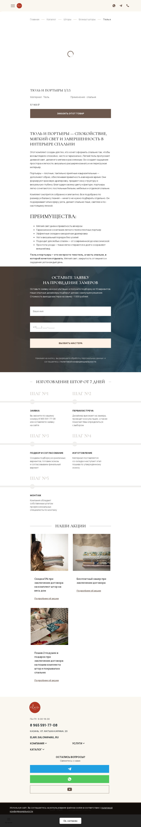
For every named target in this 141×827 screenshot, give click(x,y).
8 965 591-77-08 (44, 726)
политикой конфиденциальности (78, 361)
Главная (34, 19)
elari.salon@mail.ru (44, 738)
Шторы (67, 19)
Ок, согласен (70, 820)
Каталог (51, 19)
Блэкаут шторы (87, 19)
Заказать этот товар (70, 113)
